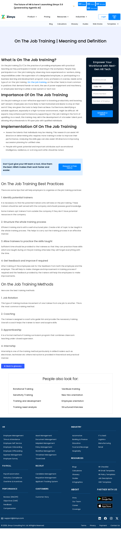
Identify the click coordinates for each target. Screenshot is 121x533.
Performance (9, 488)
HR (3, 426)
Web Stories (97, 24)
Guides (85, 24)
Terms (83, 525)
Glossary (74, 24)
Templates (113, 24)
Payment (103, 525)
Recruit (40, 465)
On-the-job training (37, 82)
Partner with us (107, 489)
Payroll (6, 465)
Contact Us (115, 525)
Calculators (62, 24)
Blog (51, 24)
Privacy (93, 525)
